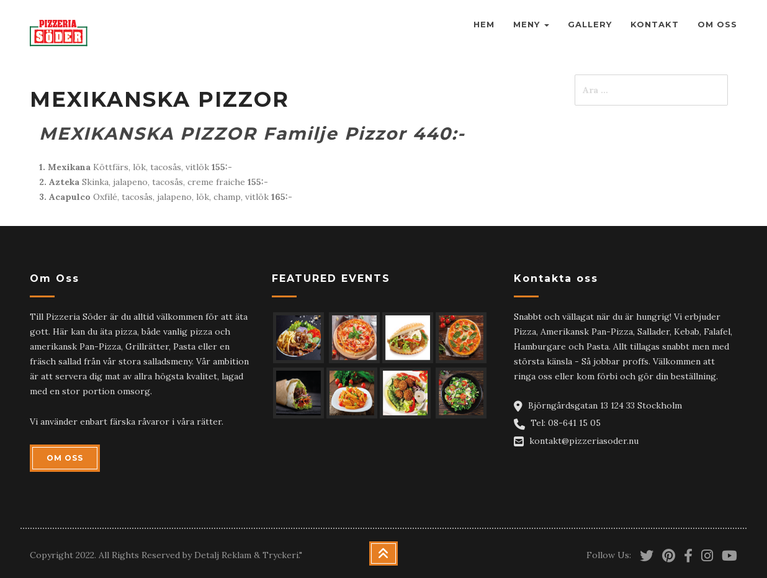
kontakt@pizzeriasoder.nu (584, 440)
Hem (484, 24)
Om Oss (717, 24)
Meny (531, 24)
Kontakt (654, 24)
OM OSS (65, 458)
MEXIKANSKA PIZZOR (159, 99)
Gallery (590, 24)
